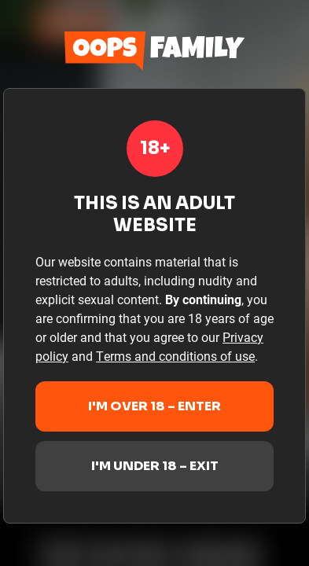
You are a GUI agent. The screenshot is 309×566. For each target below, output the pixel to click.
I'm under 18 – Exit (155, 466)
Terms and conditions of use (175, 355)
